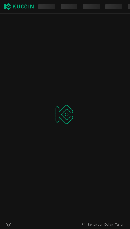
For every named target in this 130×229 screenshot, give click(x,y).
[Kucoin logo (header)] (19, 6)
